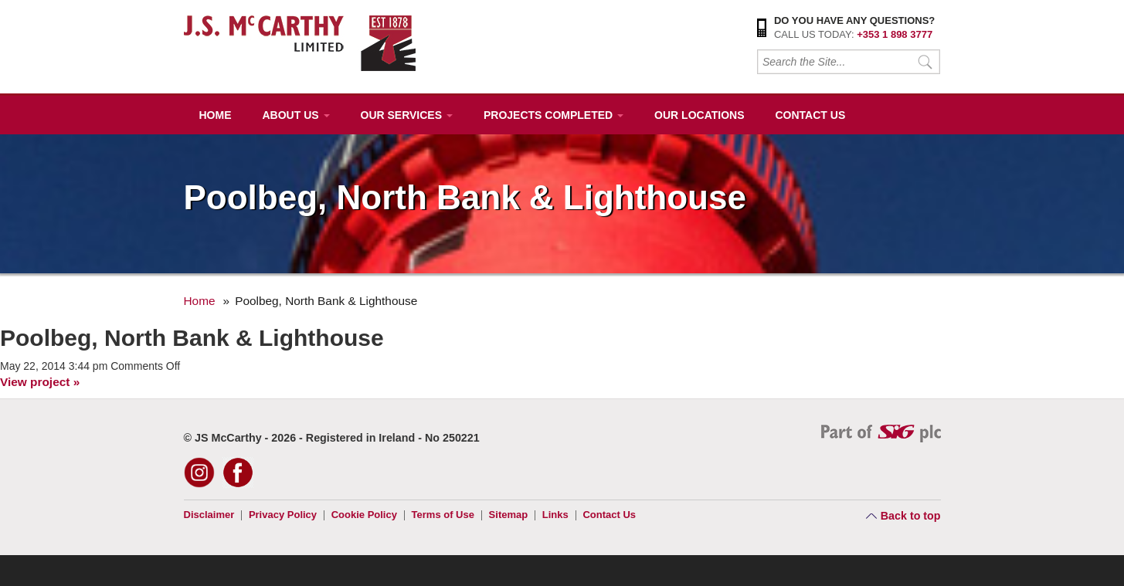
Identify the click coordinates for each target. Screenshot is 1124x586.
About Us (296, 115)
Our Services (407, 115)
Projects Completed (553, 115)
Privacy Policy (283, 514)
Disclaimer (209, 514)
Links (555, 514)
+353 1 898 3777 (894, 34)
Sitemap (508, 514)
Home (215, 115)
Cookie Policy (364, 514)
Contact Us (810, 115)
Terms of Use (443, 514)
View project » (40, 381)
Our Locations (699, 115)
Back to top (911, 516)
